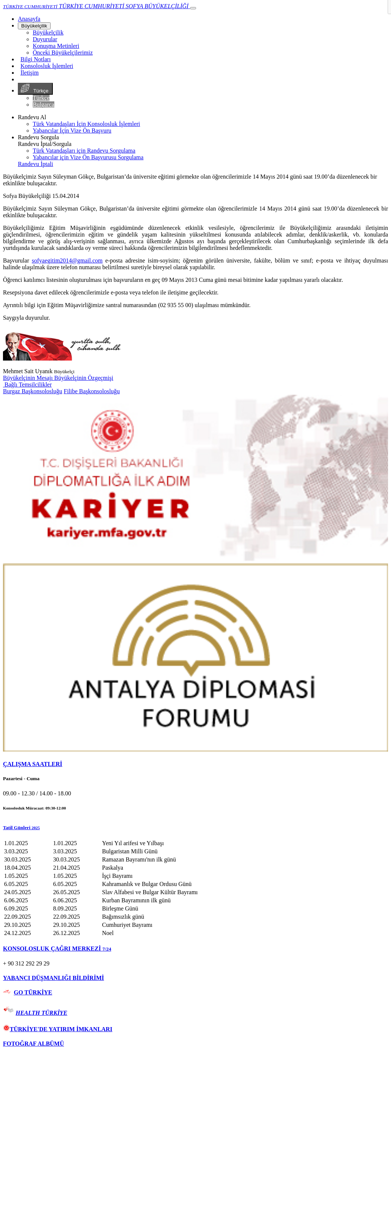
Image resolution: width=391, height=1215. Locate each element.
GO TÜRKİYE (33, 992)
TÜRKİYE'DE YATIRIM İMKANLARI (57, 1029)
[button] (195, 828)
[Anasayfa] (29, 19)
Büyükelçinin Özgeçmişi (83, 378)
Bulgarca (43, 104)
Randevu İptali (35, 164)
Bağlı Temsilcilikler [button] (27, 384)
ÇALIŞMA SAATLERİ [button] (32, 764)
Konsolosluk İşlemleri (46, 66)
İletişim (29, 72)
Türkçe (35, 89)
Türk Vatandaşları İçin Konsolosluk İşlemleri (86, 124)
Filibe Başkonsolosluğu (92, 391)
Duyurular (45, 39)
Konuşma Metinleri (56, 46)
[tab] (195, 764)
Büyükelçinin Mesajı (28, 378)
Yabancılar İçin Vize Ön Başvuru (72, 130)
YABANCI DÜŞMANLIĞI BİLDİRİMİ (53, 978)
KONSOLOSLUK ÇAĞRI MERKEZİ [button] (57, 948)
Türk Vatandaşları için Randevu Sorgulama (84, 150)
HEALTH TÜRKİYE (41, 1013)
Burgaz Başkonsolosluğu (32, 391)
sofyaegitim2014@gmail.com (67, 260)
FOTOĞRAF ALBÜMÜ (33, 1043)
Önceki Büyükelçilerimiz (63, 52)
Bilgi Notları (35, 59)
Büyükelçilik (34, 26)
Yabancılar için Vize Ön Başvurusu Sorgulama (88, 157)
